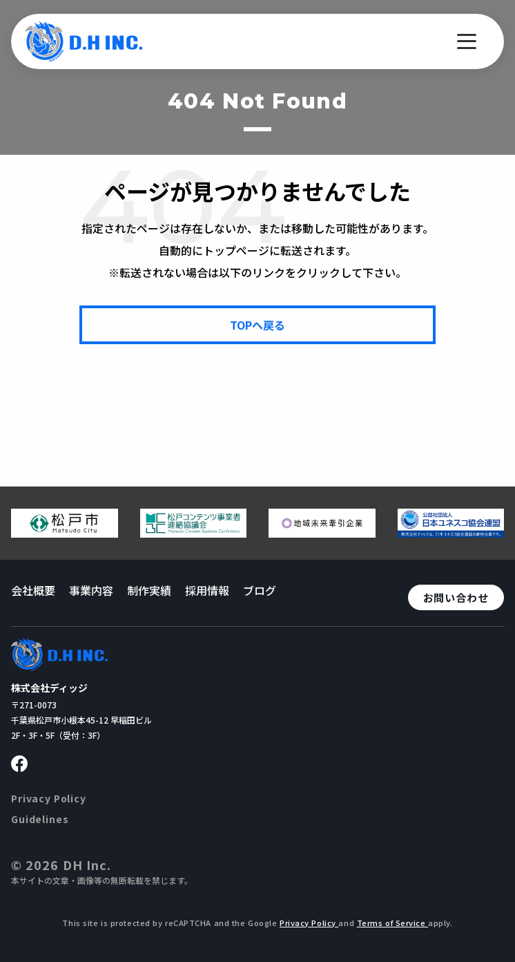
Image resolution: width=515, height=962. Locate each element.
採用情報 (207, 590)
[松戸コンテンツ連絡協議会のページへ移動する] (193, 532)
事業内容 (91, 590)
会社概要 (33, 590)
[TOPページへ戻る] (257, 324)
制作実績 (149, 590)
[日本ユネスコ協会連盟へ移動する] (451, 532)
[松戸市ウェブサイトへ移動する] (64, 532)
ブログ (259, 590)
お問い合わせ (456, 597)
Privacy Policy (48, 798)
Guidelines (39, 819)
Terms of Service (393, 922)
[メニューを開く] (466, 41)
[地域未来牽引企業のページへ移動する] (322, 532)
